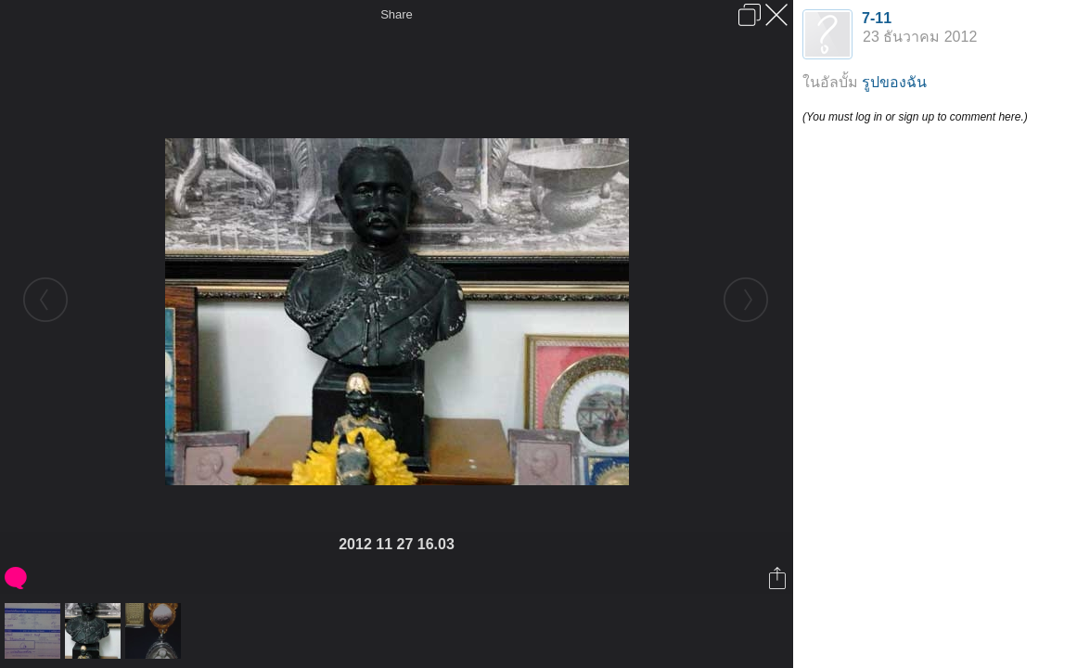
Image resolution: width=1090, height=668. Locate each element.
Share (396, 14)
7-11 (876, 18)
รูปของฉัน (894, 82)
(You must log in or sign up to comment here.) (915, 116)
